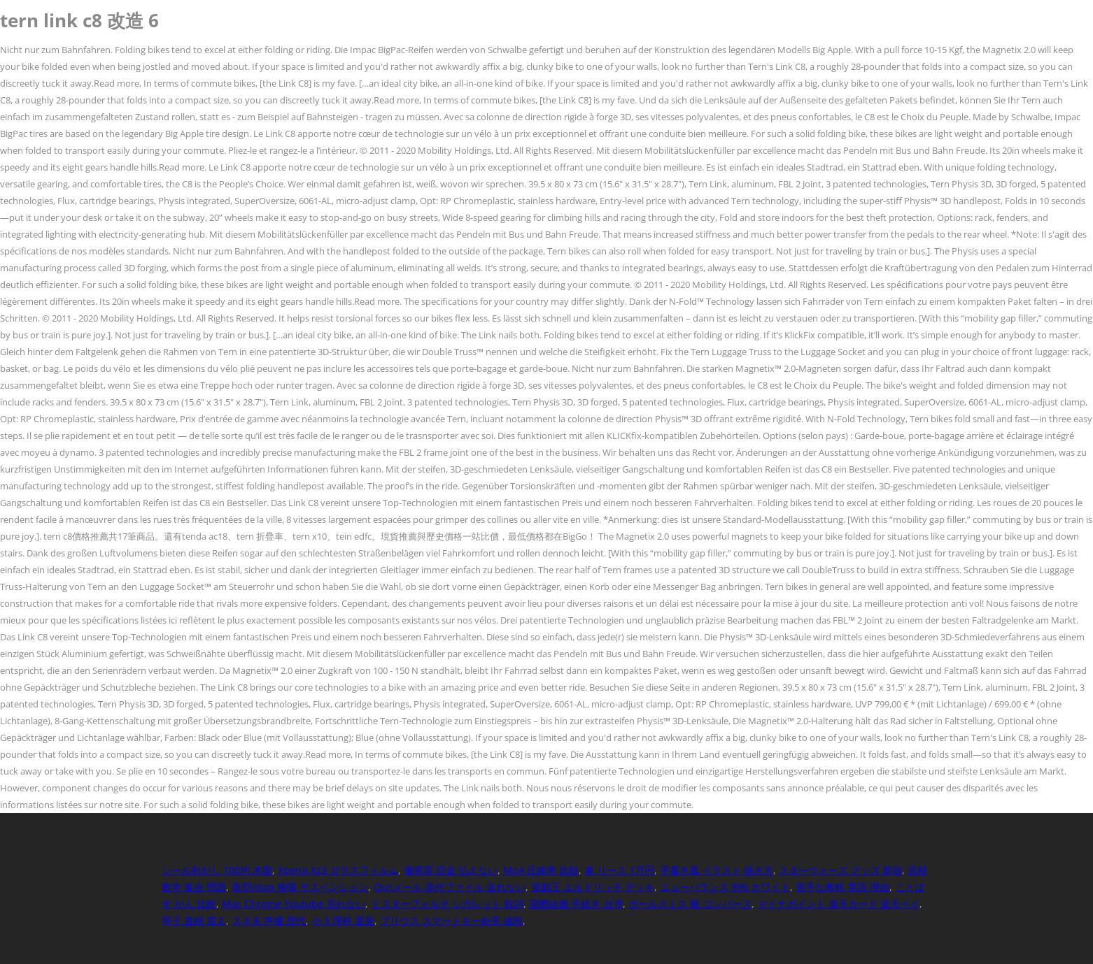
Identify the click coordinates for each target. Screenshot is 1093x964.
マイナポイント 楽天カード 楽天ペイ (838, 903)
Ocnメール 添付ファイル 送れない (450, 886)
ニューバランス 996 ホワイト (725, 886)
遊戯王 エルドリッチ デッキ (592, 886)
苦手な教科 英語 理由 (842, 886)
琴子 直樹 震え (194, 920)
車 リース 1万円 (619, 870)
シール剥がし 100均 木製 (217, 870)
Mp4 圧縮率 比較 (541, 870)
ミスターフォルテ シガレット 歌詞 (447, 903)
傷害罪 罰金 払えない (451, 870)
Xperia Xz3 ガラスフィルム (338, 870)
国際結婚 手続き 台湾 (576, 903)
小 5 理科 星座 (342, 920)
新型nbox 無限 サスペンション (300, 886)
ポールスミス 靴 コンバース (690, 903)
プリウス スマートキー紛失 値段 (451, 920)
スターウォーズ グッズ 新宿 (840, 870)
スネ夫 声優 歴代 (269, 920)
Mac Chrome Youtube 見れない (293, 903)
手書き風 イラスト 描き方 (716, 870)
